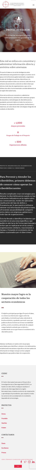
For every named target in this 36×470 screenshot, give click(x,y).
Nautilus (4, 423)
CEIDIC (3, 459)
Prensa (3, 452)
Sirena (3, 414)
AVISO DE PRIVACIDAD (27, 459)
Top (18, 466)
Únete (3, 443)
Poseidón (4, 418)
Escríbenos (4, 448)
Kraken (3, 427)
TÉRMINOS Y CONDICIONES (13, 459)
